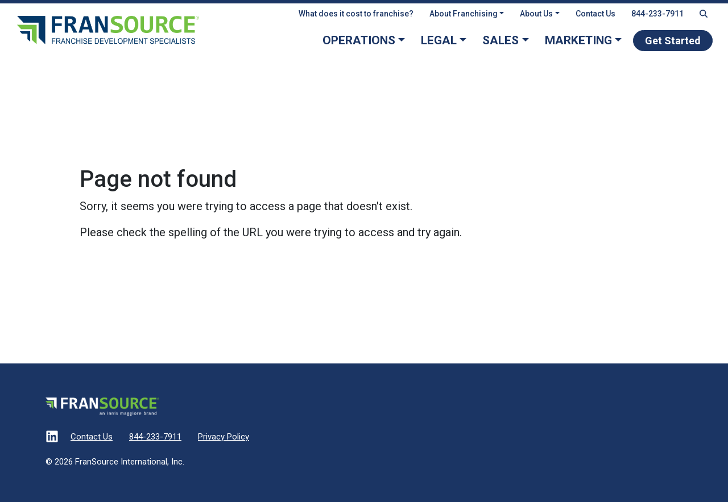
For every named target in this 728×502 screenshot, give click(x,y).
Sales (500, 40)
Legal (439, 40)
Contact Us (595, 13)
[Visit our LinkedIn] (52, 438)
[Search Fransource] (703, 13)
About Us (536, 13)
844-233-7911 (657, 13)
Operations (358, 40)
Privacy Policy (223, 437)
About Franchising (463, 13)
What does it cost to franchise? (356, 13)
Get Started (673, 41)
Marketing (578, 40)
